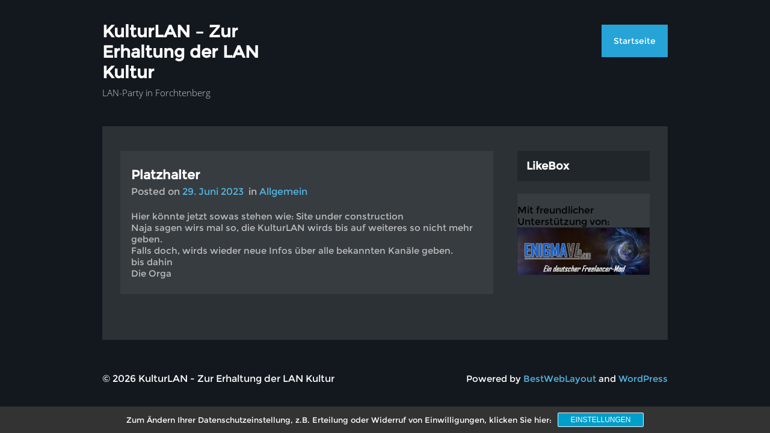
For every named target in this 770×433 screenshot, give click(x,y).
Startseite (635, 40)
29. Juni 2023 (213, 191)
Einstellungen (600, 420)
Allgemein (283, 191)
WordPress (643, 378)
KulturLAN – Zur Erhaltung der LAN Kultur (180, 51)
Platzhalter (165, 174)
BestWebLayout (559, 378)
